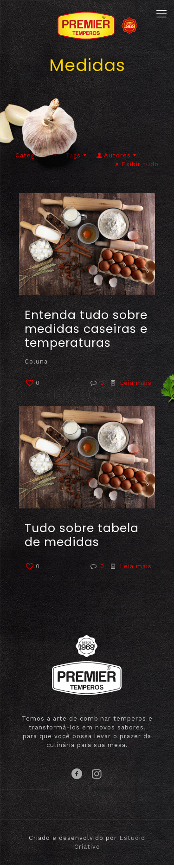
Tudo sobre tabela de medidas (82, 535)
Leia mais (136, 382)
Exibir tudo (136, 164)
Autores (117, 155)
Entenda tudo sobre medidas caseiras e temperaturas (86, 329)
